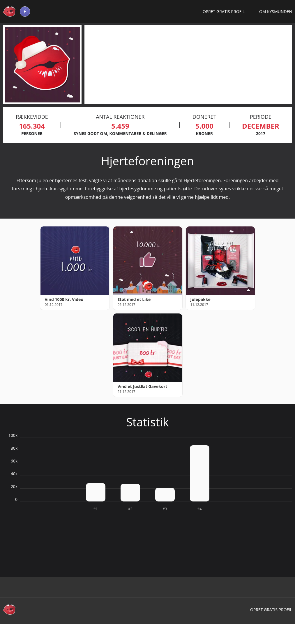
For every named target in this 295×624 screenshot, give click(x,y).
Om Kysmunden (275, 11)
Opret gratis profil (224, 11)
